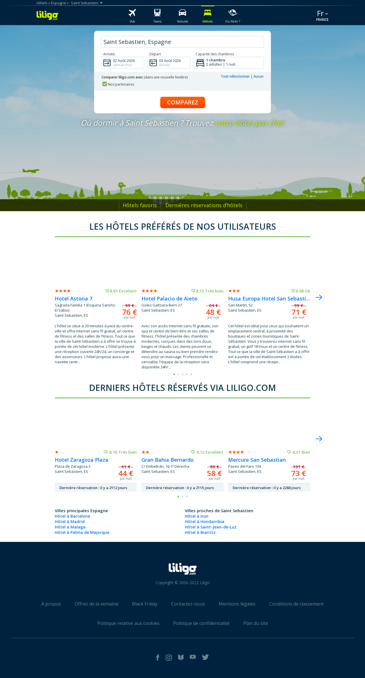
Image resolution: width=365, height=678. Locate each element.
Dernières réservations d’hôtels (203, 205)
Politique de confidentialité (201, 623)
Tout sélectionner (235, 76)
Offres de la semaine (96, 604)
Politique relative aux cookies (128, 623)
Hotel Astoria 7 (73, 298)
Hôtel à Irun (196, 516)
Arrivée (109, 54)
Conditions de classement (296, 604)
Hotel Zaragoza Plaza (81, 459)
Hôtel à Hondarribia (204, 521)
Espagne (58, 2)
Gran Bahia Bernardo (167, 459)
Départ (155, 54)
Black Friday (144, 604)
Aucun (258, 76)
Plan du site (255, 623)
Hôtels (42, 2)
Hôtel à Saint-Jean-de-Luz (211, 527)
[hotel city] (182, 42)
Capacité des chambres (215, 54)
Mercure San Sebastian (257, 459)
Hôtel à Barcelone (72, 516)
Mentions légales (237, 604)
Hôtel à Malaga (70, 527)
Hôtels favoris (140, 205)
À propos (51, 604)
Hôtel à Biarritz (200, 532)
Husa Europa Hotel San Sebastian (269, 298)
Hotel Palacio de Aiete (169, 298)
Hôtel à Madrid (70, 521)
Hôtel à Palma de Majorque (82, 532)
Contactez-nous (188, 604)
